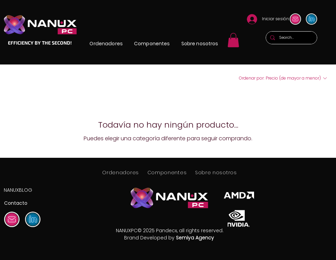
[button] (106, 44)
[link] (233, 40)
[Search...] (290, 38)
